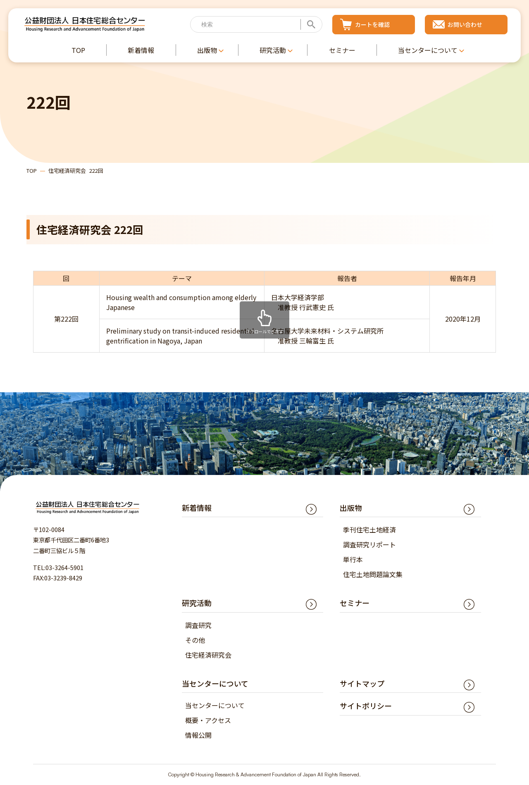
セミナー (354, 602)
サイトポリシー (366, 705)
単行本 (353, 559)
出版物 (351, 507)
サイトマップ (362, 683)
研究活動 (197, 602)
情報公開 (198, 735)
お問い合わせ (465, 24)
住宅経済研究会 (208, 655)
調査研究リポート (369, 544)
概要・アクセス (208, 720)
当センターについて (215, 705)
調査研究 (198, 625)
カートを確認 (372, 24)
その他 (195, 640)
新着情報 (197, 507)
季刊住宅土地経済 (369, 529)
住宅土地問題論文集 (373, 574)
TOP (31, 170)
